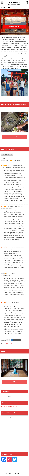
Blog (9, 7)
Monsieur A (14, 2)
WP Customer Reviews (10, 343)
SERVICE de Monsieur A (14, 26)
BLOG (14, 381)
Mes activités (3, 7)
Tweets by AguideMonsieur (9, 406)
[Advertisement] (14, 435)
